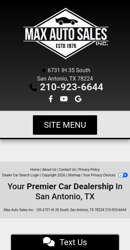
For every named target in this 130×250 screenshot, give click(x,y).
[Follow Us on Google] (78, 99)
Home (35, 170)
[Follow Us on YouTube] (64, 99)
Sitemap (74, 175)
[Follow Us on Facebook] (51, 99)
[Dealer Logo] (65, 35)
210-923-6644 (71, 87)
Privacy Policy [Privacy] (89, 170)
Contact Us (67, 170)
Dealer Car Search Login (20, 175)
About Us (49, 170)
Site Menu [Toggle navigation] (65, 125)
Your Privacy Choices (105, 175)
